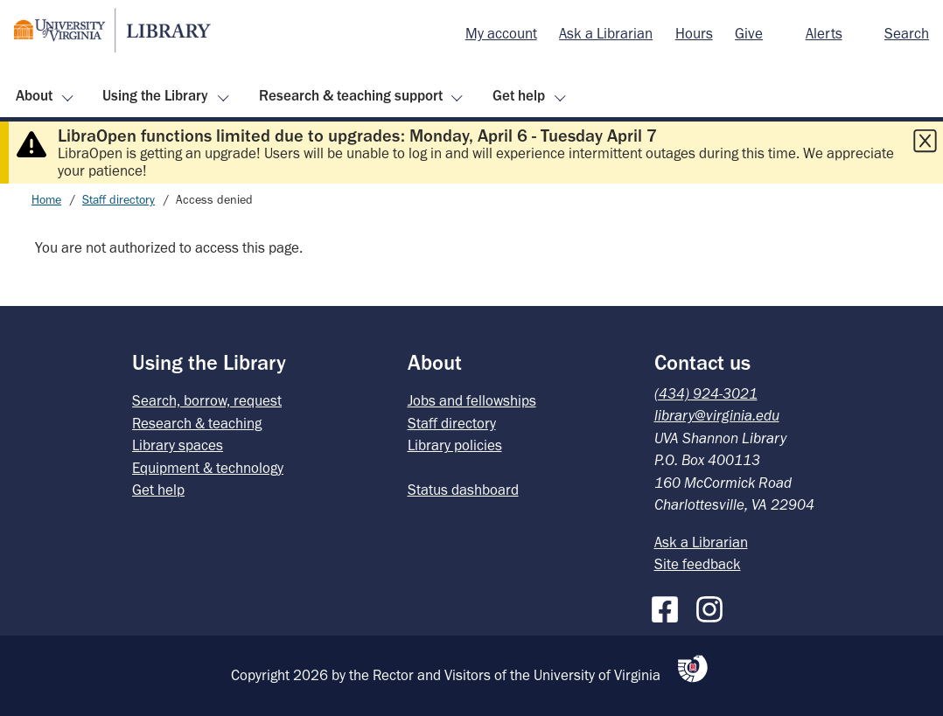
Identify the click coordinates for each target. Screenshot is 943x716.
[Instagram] (714, 606)
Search (906, 33)
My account (501, 33)
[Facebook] (669, 606)
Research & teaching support (351, 95)
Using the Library (155, 95)
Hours (694, 33)
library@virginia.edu (716, 415)
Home (46, 199)
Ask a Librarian (606, 33)
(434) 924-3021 (706, 393)
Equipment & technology (207, 467)
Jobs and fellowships (472, 400)
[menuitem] (501, 34)
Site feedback (697, 564)
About (34, 95)
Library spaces (177, 445)
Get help (518, 95)
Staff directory (118, 199)
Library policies (455, 445)
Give (749, 33)
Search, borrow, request (207, 400)
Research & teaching (197, 423)
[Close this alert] (924, 140)
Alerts (824, 33)
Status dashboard (463, 489)
